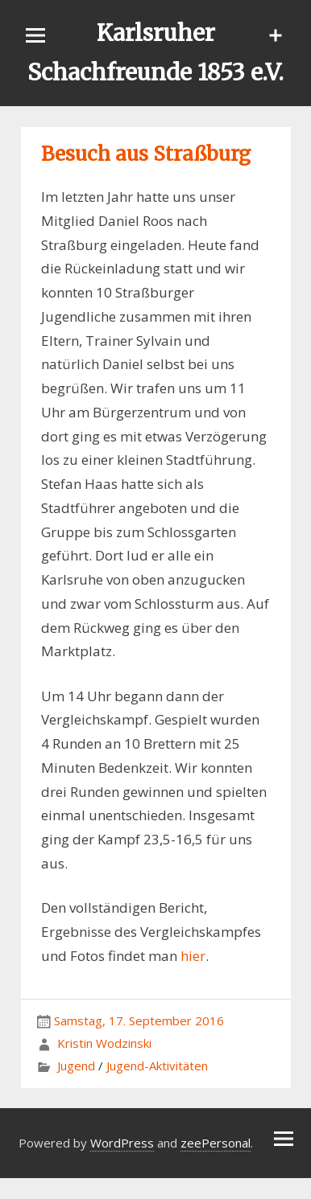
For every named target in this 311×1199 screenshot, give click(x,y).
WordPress (122, 1143)
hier (192, 955)
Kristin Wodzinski (104, 1043)
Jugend (76, 1065)
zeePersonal (215, 1143)
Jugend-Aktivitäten (157, 1065)
